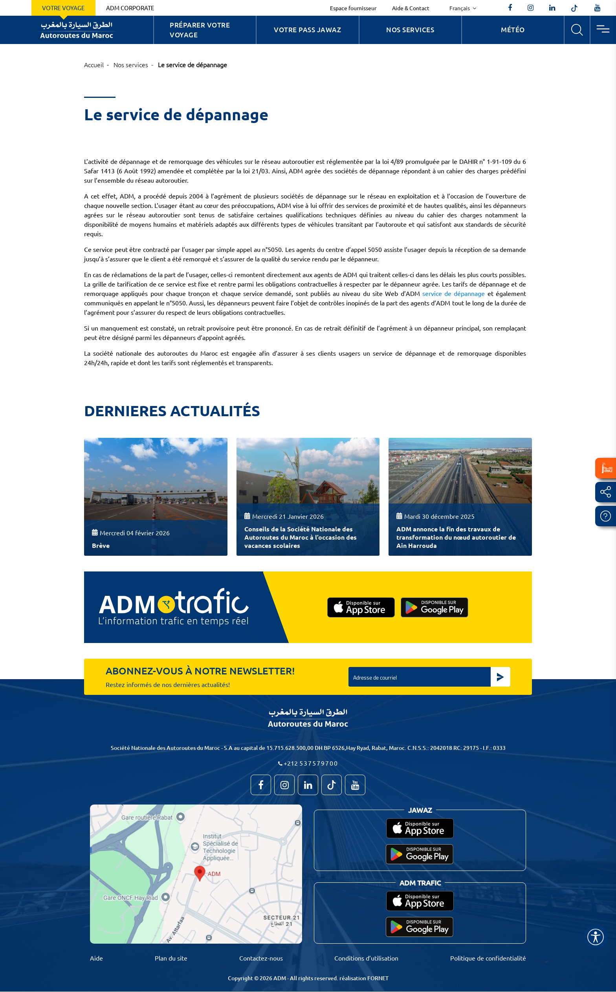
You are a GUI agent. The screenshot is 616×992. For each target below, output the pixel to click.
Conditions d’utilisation (366, 958)
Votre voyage (63, 7)
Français (460, 7)
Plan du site (171, 958)
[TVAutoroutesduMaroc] (597, 7)
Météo (513, 29)
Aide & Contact (410, 7)
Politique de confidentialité (488, 958)
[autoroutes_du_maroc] (531, 7)
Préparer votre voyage (200, 30)
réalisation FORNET (364, 978)
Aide (96, 958)
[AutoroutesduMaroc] (510, 7)
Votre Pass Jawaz (307, 29)
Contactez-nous (261, 958)
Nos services (410, 29)
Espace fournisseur (353, 7)
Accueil (94, 64)
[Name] (595, 937)
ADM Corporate (130, 7)
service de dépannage (453, 293)
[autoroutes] (552, 7)
